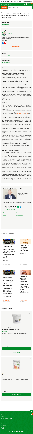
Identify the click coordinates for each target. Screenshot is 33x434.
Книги (4, 215)
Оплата (2, 414)
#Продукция (10, 55)
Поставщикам (4, 420)
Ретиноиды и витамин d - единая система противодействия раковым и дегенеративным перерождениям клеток (9, 252)
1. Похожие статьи (6, 62)
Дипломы (18, 212)
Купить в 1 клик (16, 352)
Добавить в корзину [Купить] (16, 348)
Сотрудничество (17, 1)
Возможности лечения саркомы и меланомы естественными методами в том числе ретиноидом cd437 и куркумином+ (25, 284)
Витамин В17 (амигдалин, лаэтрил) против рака (24, 248)
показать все (3, 428)
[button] (30, 313)
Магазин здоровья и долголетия (6, 4)
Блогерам (3, 423)
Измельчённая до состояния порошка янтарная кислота (15, 379)
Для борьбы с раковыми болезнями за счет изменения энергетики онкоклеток (14, 334)
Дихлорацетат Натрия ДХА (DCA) (11, 329)
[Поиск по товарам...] (20, 7)
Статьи (4, 212)
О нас (11, 1)
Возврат (3, 416)
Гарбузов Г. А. (8, 33)
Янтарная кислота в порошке (10, 374)
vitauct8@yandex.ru (9, 210)
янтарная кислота (21, 113)
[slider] (4, 327)
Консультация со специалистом (17, 220)
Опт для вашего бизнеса (6, 418)
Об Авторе (3, 425)
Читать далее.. (6, 262)
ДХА (27, 113)
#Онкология (15, 55)
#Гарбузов (4, 55)
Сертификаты (19, 215)
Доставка (3, 412)
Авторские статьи (6, 24)
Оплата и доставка (5, 1)
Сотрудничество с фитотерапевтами (9, 421)
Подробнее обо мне (17, 225)
